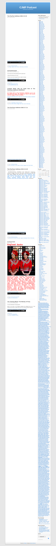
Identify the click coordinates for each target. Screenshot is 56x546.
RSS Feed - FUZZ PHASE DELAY (44, 202)
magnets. (42, 434)
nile (42, 445)
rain (47, 462)
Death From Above (45, 379)
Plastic (49, 451)
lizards (41, 430)
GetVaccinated (42, 405)
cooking (41, 369)
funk (48, 401)
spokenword (45, 488)
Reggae (10, 66)
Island (44, 419)
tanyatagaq (39, 494)
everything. (48, 394)
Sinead (45, 480)
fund (44, 401)
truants (39, 505)
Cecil (47, 360)
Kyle (49, 424)
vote (48, 508)
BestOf (41, 348)
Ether (42, 393)
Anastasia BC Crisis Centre (43, 520)
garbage (39, 403)
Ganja (49, 402)
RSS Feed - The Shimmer (43, 233)
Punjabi (39, 460)
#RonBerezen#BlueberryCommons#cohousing (44, 326)
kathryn (44, 423)
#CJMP (47, 309)
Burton (46, 357)
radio (41, 462)
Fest (39, 397)
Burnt (42, 357)
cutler (47, 376)
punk (42, 460)
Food (43, 399)
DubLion (46, 388)
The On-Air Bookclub (42, 292)
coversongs (41, 374)
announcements (45, 340)
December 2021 (42, 66)
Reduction (47, 464)
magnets (44, 433)
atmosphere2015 (40, 342)
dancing (42, 377)
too (47, 500)
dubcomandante (40, 388)
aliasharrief (41, 337)
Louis (45, 431)
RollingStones (44, 475)
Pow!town (39, 454)
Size (47, 481)
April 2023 (41, 52)
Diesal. (48, 381)
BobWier (48, 351)
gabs (40, 402)
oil (38, 447)
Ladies (47, 425)
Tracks (45, 501)
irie (42, 419)
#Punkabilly (45, 324)
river (41, 471)
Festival (41, 397)
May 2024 (41, 42)
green (47, 408)
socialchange (44, 484)
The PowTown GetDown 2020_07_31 (17, 107)
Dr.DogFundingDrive (46, 385)
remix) (43, 468)
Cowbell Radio (13, 102)
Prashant (42, 458)
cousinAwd (46, 372)
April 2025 (41, 32)
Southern (45, 486)
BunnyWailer (40, 357)
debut (42, 380)
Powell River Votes (41, 278)
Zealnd (39, 516)
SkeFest (39, 482)
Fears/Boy (42, 396)
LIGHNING (44, 428)
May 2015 (41, 134)
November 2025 (42, 26)
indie (47, 417)
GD (41, 404)
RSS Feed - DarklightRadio (43, 196)
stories (46, 489)
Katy (46, 423)
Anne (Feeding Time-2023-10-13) (43, 527)
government (43, 407)
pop (43, 453)
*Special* (46, 331)
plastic (47, 451)
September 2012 (42, 162)
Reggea (39, 467)
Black (45, 349)
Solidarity (43, 485)
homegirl (39, 415)
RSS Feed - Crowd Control (43, 194)
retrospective (40, 470)
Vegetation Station (41, 298)
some (47, 485)
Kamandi (45, 422)
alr (47, 337)
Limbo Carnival (41, 429)
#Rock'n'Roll (45, 325)
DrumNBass (47, 386)
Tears (48, 494)
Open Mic (40, 274)
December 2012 (42, 159)
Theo (39, 497)
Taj (43, 493)
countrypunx (40, 371)
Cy (48, 376)
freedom (39, 400)
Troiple (44, 504)
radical (39, 462)
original (44, 448)
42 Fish (40, 246)
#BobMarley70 (47, 307)
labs (46, 425)
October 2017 (42, 109)
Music (47, 441)
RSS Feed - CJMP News (43, 190)
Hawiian (46, 411)
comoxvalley (40, 366)
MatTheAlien (43, 436)
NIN (43, 445)
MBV (46, 436)
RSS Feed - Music (42, 208)
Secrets (39, 478)
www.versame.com (41, 514)
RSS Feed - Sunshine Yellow (43, 223)
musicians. (48, 442)
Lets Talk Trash (41, 268)
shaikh (43, 479)
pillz (40, 451)
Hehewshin (46, 412)
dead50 (39, 379)
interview (46, 418)
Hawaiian (44, 411)
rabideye (47, 461)
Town (39, 501)
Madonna (47, 432)
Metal (41, 437)
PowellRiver (45, 455)
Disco (49, 382)
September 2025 (42, 28)
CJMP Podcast (28, 7)
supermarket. (45, 491)
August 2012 (42, 163)
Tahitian (42, 493)
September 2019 (42, 89)
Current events (41, 259)
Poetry (45, 452)
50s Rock (41, 332)
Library (41, 428)
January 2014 (42, 148)
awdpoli (44, 343)
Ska (20, 103)
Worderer (44, 513)
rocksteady (43, 473)
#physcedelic (42, 322)
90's (49, 332)
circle (40, 363)
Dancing (44, 377)
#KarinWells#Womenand (12, 84)
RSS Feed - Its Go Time (43, 204)
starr (44, 489)
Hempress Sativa (13, 175)
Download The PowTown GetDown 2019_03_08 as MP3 (16, 232)
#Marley (45, 319)
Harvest (39, 411)
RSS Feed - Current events (43, 195)
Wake (42, 509)
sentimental (48, 478)
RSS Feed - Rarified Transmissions (44, 218)
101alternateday (43, 333)
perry (44, 450)
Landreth (41, 426)
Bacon (44, 344)
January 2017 (42, 117)
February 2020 (42, 85)
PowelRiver (48, 455)
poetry (43, 452)
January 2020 (42, 86)
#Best (43, 306)
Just (38, 422)
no (45, 445)
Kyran (39, 425)
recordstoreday (40, 464)
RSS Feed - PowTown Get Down (44, 217)
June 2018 (41, 102)
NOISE (47, 445)
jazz (38, 420)
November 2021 (42, 67)
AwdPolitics (46, 343)
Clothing (43, 364)
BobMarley (45, 351)
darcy (41, 378)
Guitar (47, 409)
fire (43, 398)
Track (43, 501)
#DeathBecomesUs (41, 312)
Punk (41, 460)
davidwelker (47, 378)
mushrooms (44, 441)
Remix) (41, 468)
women (15, 66)
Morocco (47, 439)
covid (44, 374)
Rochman (39, 472)
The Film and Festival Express (43, 290)
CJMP (10, 315)
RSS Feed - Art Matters (43, 186)
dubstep (45, 389)
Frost (48, 400)
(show (44, 331)
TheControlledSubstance (41, 496)
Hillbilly (47, 413)
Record (45, 463)
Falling (39, 395)
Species (49, 487)
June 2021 (41, 71)
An (41, 338)
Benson (45, 347)
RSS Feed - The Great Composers (44, 231)
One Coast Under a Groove (43, 273)
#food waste (43, 313)
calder (42, 358)
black (44, 349)
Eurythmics (47, 393)
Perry (43, 450)
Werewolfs (44, 510)
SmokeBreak (46, 483)
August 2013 (42, 152)
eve (38, 394)
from (47, 400)
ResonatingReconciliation (41, 469)
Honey (42, 415)
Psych (42, 459)
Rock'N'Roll (45, 472)
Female (46, 396)
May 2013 (41, 155)
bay (40, 345)
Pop (45, 453)
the (47, 495)
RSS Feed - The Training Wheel (44, 234)
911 (47, 333)
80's (47, 332)
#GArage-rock (41, 315)
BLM (45, 350)
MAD (39, 432)
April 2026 (41, 22)
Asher (39, 341)
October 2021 (42, 68)
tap (41, 494)
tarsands (45, 494)
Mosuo (42, 440)
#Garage (45, 314)
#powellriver (40, 323)
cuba (39, 376)
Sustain (39, 492)
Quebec (39, 461)
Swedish (44, 492)
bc (43, 345)
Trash (48, 502)
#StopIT (39, 328)
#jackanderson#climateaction (45, 317)
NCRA (46, 444)
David (45, 378)
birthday (39, 349)
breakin (45, 354)
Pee (41, 450)
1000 (48, 333)
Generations (44, 404)
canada (46, 358)
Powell (39, 455)
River (43, 471)
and (48, 338)
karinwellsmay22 (12, 70)
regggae (41, 467)
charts (45, 361)
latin (48, 426)
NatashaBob (42, 443)
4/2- (48, 331)
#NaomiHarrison (40, 320)
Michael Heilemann (33, 543)
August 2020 (42, 80)
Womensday (22, 66)
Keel (48, 423)
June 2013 (41, 154)
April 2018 (41, 104)
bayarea (42, 345)
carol (41, 360)
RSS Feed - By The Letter (43, 189)
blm (43, 350)
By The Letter (41, 254)
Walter (46, 509)
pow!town (45, 454)
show (39, 480)
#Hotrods (39, 317)
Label (44, 425)
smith (42, 483)
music (49, 441)
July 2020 (41, 81)
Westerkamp (40, 511)
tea (46, 494)
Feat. (44, 396)
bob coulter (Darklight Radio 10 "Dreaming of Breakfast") (43, 528)
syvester (39, 493)
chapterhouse (42, 361)
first (45, 398)
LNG (42, 430)
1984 (42, 334)
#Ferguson (39, 313)
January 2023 (42, 55)
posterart (48, 453)
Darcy (39, 378)
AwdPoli (41, 343)
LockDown (39, 431)
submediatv (42, 490)
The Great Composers (42, 291)
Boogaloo (42, 352)
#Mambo (42, 319)
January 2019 (42, 96)
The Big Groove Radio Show (43, 287)
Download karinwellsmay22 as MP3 (13, 78)
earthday (41, 390)
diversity (44, 383)
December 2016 (42, 118)
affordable (45, 336)
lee (41, 427)
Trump (45, 505)
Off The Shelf (41, 272)
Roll (41, 475)
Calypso (44, 358)
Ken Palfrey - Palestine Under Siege (44, 521)
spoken (40, 488)
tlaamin (39, 500)
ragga (46, 462)
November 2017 (42, 108)
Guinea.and (44, 409)
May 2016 (41, 124)
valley (45, 507)
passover (46, 449)
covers (39, 374)
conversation (47, 368)
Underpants (40, 506)
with (41, 512)
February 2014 (42, 147)
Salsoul (41, 477)
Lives (39, 430)
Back (42, 344)
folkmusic (39, 399)
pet (48, 450)
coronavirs (46, 369)
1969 (39, 334)
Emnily (39, 392)
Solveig (45, 485)
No (44, 445)
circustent (42, 363)
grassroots (47, 407)
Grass (45, 407)
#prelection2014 (47, 323)
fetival (47, 397)
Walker (44, 509)
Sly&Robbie (40, 483)
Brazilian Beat (43, 353)
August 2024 (42, 39)
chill (38, 362)
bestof (42, 348)
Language (45, 426)
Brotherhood (45, 355)
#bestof (48, 306)
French (42, 400)
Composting (46, 366)
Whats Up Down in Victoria (43, 300)
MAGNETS (47, 433)
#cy (41, 310)
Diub (40, 383)
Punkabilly (44, 460)
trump (43, 505)
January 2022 (42, 65)
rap (48, 462)
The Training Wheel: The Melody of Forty (18, 301)
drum (41, 386)
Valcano (46, 506)
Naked (39, 443)
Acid (41, 335)
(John (43, 330)
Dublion (44, 388)
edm (44, 391)
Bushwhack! (41, 253)
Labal (43, 425)
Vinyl (39, 508)
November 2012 (42, 160)
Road (44, 471)
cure (43, 376)
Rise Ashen (29, 177)
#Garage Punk (45, 315)
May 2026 (41, 21)
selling (46, 478)
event (42, 394)
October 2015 (42, 130)
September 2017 (42, 110)
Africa (10, 165)
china (40, 362)
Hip (48, 413)
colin (41, 365)
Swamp (41, 492)
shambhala (45, 479)
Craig (39, 375)
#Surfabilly (48, 328)
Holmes (47, 414)
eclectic (39, 391)
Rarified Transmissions (42, 280)
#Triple (46, 329)
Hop (43, 415)
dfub (39, 381)
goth (40, 407)
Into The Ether (41, 266)
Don (46, 384)
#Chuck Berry (44, 309)
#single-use (45, 327)
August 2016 (42, 121)
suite (45, 490)
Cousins (43, 373)
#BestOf (45, 306)
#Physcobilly (45, 322)
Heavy (44, 412)
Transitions (41, 502)
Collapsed (43, 365)
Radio (42, 462)
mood (45, 439)
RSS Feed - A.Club (42, 184)
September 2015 (42, 131)
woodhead (39, 513)
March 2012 (41, 167)
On (44, 447)
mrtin (47, 440)
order (42, 448)
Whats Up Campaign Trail (42, 299)
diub (39, 383)
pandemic (39, 449)
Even (40, 394)
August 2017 (42, 111)
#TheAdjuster (40, 329)
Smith (44, 483)
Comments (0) (9, 313)
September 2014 (42, 141)
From (46, 400)
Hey (43, 413)
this (48, 497)
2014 (43, 334)
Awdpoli (39, 343)
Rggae (46, 470)
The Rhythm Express (21, 178)
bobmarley (42, 351)
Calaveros (39, 358)
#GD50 (49, 315)
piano (39, 451)
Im (44, 416)
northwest (45, 446)
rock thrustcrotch (45, 474)
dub (10, 103)
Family (41, 395)
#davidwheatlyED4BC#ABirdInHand (43, 311)
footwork (45, 399)
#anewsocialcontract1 (41, 305)
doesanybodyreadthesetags (42, 384)
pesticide (46, 450)
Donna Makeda (25, 176)
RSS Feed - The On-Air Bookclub (44, 232)
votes (39, 509)
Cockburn (46, 364)
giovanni (43, 406)
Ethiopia (44, 393)
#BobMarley (43, 307)
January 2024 (42, 45)
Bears (46, 346)
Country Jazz (43, 371)
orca (47, 447)
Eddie (41, 391)
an (40, 338)
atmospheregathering (46, 342)
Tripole (42, 504)
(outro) (45, 330)
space (39, 487)
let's (47, 427)
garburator (42, 403)
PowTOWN (45, 456)
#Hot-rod (45, 316)
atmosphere (45, 341)
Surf (49, 491)
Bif (47, 348)
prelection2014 (46, 458)
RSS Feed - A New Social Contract (44, 183)
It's (45, 419)
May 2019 (41, 93)
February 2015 (42, 137)
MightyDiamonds (44, 438)
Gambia (42, 402)
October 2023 (42, 48)
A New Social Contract (14, 83)
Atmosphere (41, 341)
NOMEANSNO (40, 446)
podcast (41, 452)
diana (45, 381)
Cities (45, 363)
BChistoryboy (47, 345)
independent (43, 417)
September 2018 (42, 100)
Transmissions (45, 502)
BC (44, 345)
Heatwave (41, 412)
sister (46, 481)
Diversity (42, 383)
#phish (39, 322)
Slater (41, 482)
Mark (41, 435)
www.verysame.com (46, 514)
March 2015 (41, 136)
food (41, 399)
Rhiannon (48, 470)
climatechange (40, 364)
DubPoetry (42, 389)
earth (39, 390)
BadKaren (46, 344)
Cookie (39, 369)
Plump (39, 452)
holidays (45, 414)
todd (41, 500)
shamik (48, 479)
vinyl (40, 508)
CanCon (48, 359)
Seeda (41, 478)
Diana (46, 381)
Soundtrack (42, 486)
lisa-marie (46, 429)
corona (44, 369)
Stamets (42, 489)
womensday (26, 66)
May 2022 (41, 62)
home (49, 414)
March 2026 (41, 23)
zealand (47, 515)
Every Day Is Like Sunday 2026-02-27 (44, 523)
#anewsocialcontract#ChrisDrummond (43, 303)
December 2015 (42, 128)
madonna (39, 433)
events (46, 394)
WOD (44, 512)
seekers (43, 478)
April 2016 (41, 125)
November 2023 (42, 47)
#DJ (48, 312)
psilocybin (39, 459)
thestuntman (44, 497)
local (44, 430)
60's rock (44, 332)
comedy (46, 365)
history (41, 414)
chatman (47, 361)
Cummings (41, 376)
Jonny (45, 421)
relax (39, 468)
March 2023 (41, 53)
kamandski (39, 423)
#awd (39, 306)
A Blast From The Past (42, 247)
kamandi (42, 422)
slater (43, 482)
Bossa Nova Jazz (46, 352)
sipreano (42, 481)
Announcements (40, 340)
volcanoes (44, 508)
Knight (39, 424)
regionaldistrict (47, 467)
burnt (44, 357)
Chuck (46, 362)
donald (48, 384)
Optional (46, 447)
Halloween (39, 410)
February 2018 (42, 106)
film (41, 398)
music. (39, 442)
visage (42, 508)
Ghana (46, 405)
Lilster (47, 428)
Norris (43, 446)
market (43, 435)
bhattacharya (45, 348)
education (46, 391)
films (42, 398)
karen (42, 423)
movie (44, 440)
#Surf (43, 328)
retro (46, 469)
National (45, 443)
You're (39, 515)
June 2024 (41, 41)
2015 (45, 334)
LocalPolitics (46, 430)
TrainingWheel (13, 315)
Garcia (45, 403)
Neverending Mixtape (42, 271)
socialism (47, 484)
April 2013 (41, 156)
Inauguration (40, 417)
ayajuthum (39, 344)
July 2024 (41, 40)
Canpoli (39, 360)
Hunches (39, 416)
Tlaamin (47, 499)
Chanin (39, 361)
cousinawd (39, 372)
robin (48, 471)
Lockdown (42, 431)
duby (47, 389)
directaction (42, 382)
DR (42, 385)
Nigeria (41, 445)
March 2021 (41, 74)
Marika (39, 435)
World (46, 513)
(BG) (39, 330)
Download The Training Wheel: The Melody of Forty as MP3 (17, 309)
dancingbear (47, 377)
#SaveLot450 (40, 327)
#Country (39, 310)
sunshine (39, 491)
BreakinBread (40, 355)
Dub (12, 103)
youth (43, 515)
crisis (40, 375)
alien (44, 337)
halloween (42, 410)
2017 (48, 334)
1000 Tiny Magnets (42, 245)
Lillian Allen (13, 178)
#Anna (45, 305)
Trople (46, 504)
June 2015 (41, 133)
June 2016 (41, 123)
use (44, 506)
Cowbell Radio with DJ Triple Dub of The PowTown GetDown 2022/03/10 (21, 89)
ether (41, 393)
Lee (42, 427)
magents (42, 433)
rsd (38, 476)
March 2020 (41, 84)
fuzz (38, 402)
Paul (48, 449)
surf (47, 491)
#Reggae (48, 324)
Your (42, 515)
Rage (44, 462)
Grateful (39, 408)
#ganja (39, 314)
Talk (45, 493)
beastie (48, 346)
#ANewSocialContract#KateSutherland (43, 304)
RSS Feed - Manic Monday (43, 206)
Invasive (40, 419)
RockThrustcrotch (47, 473)
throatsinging (42, 498)
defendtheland (46, 380)
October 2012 (42, 161)
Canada (49, 358)
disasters (45, 382)
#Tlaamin (43, 329)
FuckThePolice (40, 401)
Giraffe (47, 406)
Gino (41, 406)
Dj (46, 383)
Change (49, 360)
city (46, 363)
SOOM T (27, 178)
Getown (39, 405)
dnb (49, 383)
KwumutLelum (47, 424)
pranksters (39, 458)
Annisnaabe (40, 339)
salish (39, 477)
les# (46, 427)
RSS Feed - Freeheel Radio (43, 199)
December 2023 (42, 46)
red (45, 464)
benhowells (39, 347)
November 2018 (42, 98)
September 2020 (42, 79)
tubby (48, 505)
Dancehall (12, 165)
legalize (44, 427)
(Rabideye (47, 330)
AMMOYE (29, 174)
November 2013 (42, 150)
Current (45, 376)
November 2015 (42, 129)
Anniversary (46, 339)
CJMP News (41, 255)
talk (44, 493)
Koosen (41, 424)
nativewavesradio (40, 444)
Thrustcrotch (45, 498)
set (38, 479)
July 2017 (41, 112)
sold (41, 485)
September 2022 (42, 58)
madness (44, 432)
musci (39, 441)
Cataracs (43, 360)
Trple (47, 504)
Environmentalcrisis (46, 392)
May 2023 (41, 51)
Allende (46, 337)
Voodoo (47, 508)
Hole (43, 414)
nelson (48, 444)
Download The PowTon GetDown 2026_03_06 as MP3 (16, 60)
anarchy (46, 338)
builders (42, 356)
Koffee (21, 175)
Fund (45, 401)
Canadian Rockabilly (44, 359)
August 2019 (42, 90)
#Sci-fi (43, 327)
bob (38, 351)
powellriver (41, 455)
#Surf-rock (45, 328)
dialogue (42, 381)
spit (38, 488)
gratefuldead (44, 408)
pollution (39, 453)
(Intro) (41, 330)
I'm (41, 416)
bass (39, 345)
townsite (41, 501)
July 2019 (41, 91)
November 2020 (42, 77)
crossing (42, 375)
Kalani (40, 422)
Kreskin (43, 424)
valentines (42, 507)
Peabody (39, 450)
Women (18, 66)
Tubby (47, 505)
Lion (44, 429)
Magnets (39, 434)
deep (43, 380)
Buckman (39, 356)
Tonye (25, 174)
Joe (43, 420)
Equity (39, 393)
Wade (41, 509)
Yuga (45, 515)
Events (44, 394)
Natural (44, 444)
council (41, 370)
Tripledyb (39, 504)
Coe (48, 364)
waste (48, 509)
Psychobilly (47, 459)
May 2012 (41, 165)
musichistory (44, 442)
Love (48, 431)
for (46, 399)
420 (45, 333)
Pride (48, 458)
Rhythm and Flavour (42, 281)
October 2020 (42, 78)
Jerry (41, 420)
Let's (48, 427)
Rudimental (41, 476)
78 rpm (46, 332)
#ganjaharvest (42, 314)
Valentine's (39, 507)
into (38, 419)
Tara (43, 494)
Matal (39, 436)
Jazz (40, 420)
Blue (48, 350)
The (46, 495)
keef (47, 423)
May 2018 (41, 103)
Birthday (42, 349)
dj (48, 383)
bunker (44, 356)
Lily (38, 429)
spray (48, 488)
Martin (49, 435)
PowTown (15, 103)
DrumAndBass (44, 386)
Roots (46, 475)
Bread (39, 354)
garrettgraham (47, 403)
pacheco (46, 448)
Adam (39, 336)
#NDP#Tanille (45, 320)
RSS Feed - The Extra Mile (43, 229)
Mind (47, 438)
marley (47, 435)
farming (47, 395)
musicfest (41, 442)
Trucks (41, 505)
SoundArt (39, 486)
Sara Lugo (25, 175)
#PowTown (43, 323)
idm (43, 416)
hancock (47, 410)
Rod (48, 474)
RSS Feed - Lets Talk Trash (43, 205)
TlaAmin (44, 499)
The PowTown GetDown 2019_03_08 (17, 169)
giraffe (46, 406)
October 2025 (42, 27)
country (49, 370)
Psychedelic (44, 459)
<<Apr (40, 176)
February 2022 (42, 64)
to (40, 500)
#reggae (39, 325)
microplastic (47, 437)
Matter (41, 436)
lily (48, 428)
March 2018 (41, 105)
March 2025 (41, 33)
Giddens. (39, 406)
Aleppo (39, 337)
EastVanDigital (48, 390)
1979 (40, 334)
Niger (39, 445)
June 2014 (41, 144)
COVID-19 (46, 374)
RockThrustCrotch (40, 474)
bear (43, 346)
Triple (22, 103)
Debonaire (39, 380)
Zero (41, 516)
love (46, 431)
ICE (42, 416)
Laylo (40, 427)
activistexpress (47, 335)
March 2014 (41, 146)
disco (47, 382)
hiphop (39, 414)
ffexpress (39, 398)
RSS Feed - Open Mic (42, 212)
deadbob (41, 379)
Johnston (43, 421)
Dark (42, 378)
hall (48, 409)
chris (42, 362)
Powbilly (40, 277)
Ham (45, 410)
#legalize (46, 318)
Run (44, 476)
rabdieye (41, 461)
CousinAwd (43, 372)
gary (39, 404)
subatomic (39, 490)
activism (43, 335)
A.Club (40, 249)
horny (46, 415)
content (44, 368)
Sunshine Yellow (41, 285)
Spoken (42, 488)
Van (46, 507)
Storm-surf (48, 489)
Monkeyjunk (40, 439)
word (42, 513)
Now (47, 446)
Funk (47, 401)
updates (43, 506)
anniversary (43, 339)
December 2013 (42, 149)
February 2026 (42, 24)
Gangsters (44, 402)
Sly (47, 482)
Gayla (40, 404)
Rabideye (44, 461)
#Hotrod (47, 316)
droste (39, 386)
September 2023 (42, 49)
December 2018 (42, 97)
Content (42, 368)
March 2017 (41, 115)
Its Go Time (40, 267)
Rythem (47, 476)
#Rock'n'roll (42, 325)
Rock (43, 472)
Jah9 (18, 175)
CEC (45, 360)
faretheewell (44, 395)
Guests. (39, 409)
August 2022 (42, 59)
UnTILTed (40, 296)
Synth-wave (46, 492)
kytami (41, 425)
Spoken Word (41, 284)
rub (39, 476)
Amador (39, 338)
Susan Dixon (30, 175)
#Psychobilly (40, 324)
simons (43, 480)
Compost (43, 366)
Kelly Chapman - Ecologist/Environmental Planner (43, 519)
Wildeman (39, 512)
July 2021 (41, 70)
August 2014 (42, 142)
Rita (27, 165)
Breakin (43, 354)
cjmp (47, 363)
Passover (44, 449)
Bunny (46, 356)
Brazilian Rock (47, 353)
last (47, 426)
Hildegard (45, 413)
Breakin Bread (41, 252)
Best (39, 348)
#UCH (47, 329)
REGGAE (42, 466)
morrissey (39, 440)
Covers (48, 373)
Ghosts (48, 405)
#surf (41, 328)
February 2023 (42, 54)
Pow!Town (42, 454)
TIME (48, 498)
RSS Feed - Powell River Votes (44, 216)
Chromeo (44, 362)
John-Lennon (45, 420)
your (40, 515)
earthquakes (44, 390)
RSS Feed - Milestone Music (43, 207)
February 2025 (42, 34)
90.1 (39, 333)
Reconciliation (40, 463)
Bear (45, 346)
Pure (47, 460)
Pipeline (42, 451)
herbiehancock (40, 413)
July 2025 (41, 30)
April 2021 (41, 73)
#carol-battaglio (40, 309)
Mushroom (41, 441)
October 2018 (42, 99)
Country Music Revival (42, 256)
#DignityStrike (46, 312)
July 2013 (41, 153)
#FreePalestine (47, 313)
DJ (9, 103)
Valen (48, 506)
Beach (42, 346)
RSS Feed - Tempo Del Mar (43, 224)
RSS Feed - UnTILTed (42, 238)
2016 (46, 334)
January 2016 (42, 127)
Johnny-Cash (40, 421)
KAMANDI (47, 422)
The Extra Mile (41, 289)
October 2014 (42, 140)
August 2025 (42, 29)
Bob (40, 351)
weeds (39, 510)
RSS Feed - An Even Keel (43, 185)
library (39, 428)
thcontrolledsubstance (42, 495)
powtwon (47, 457)
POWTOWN (42, 456)
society (39, 485)
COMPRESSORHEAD (44, 367)
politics (47, 452)
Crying (49, 375)
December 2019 (42, 87)
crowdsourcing (46, 375)
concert (49, 367)
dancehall (39, 377)
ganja (47, 402)
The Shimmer (41, 293)
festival (43, 397)
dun (48, 389)
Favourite (39, 396)
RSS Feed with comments (43, 180)
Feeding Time (41, 262)
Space (48, 486)
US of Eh (40, 297)
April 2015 (41, 135)
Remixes (45, 468)
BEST (48, 347)
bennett (42, 347)
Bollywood (39, 352)
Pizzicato (44, 451)
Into (48, 418)
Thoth (39, 498)
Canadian (39, 359)
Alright (49, 337)
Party (42, 449)
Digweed (39, 382)
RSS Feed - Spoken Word (43, 222)
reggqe (44, 467)
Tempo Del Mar (41, 286)
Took (49, 500)
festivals (45, 397)
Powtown (39, 456)
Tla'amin (39, 499)
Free (48, 399)
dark (43, 378)
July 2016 (41, 122)
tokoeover (43, 500)
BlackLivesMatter (40, 350)
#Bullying (39, 308)
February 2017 (42, 116)
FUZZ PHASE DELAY (42, 264)
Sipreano (39, 481)
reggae (13, 66)
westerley (46, 511)
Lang (43, 426)
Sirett (44, 481)
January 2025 (42, 35)
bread (41, 354)
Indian (46, 417)
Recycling (43, 464)
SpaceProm (41, 487)
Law (17, 84)
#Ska (48, 327)
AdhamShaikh (42, 336)
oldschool (42, 447)
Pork (46, 453)
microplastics (40, 438)
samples (46, 477)
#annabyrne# (48, 305)
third (47, 497)
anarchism (43, 338)
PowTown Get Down (14, 65)
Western (48, 511)
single (47, 480)
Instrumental (40, 418)
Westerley (43, 511)
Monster (43, 439)
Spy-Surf (39, 489)
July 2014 (41, 143)
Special (46, 487)
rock (41, 472)
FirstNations (47, 398)
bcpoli (39, 346)
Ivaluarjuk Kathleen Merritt (18, 177)
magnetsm (44, 434)
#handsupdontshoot (41, 316)
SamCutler (43, 477)
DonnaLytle (39, 385)
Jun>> (49, 176)
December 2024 (42, 36)
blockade (47, 350)
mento (39, 437)
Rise (39, 471)
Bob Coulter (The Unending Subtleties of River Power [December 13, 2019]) (44, 530)
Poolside (42, 453)
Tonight (46, 500)
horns (45, 415)
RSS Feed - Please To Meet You (44, 213)
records (47, 463)
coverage (46, 373)
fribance (44, 400)
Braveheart (39, 353)
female (49, 396)
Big (48, 348)
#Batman (41, 306)
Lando (39, 426)
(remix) (42, 331)
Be (40, 346)
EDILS (43, 391)
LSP (49, 431)
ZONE (43, 516)
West (46, 510)
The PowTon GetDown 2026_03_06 (17, 16)
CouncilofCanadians (45, 370)
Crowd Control (41, 258)
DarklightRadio (41, 260)
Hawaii (41, 411)
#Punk (43, 324)
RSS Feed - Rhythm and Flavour (44, 219)
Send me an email (41, 18)
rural (45, 476)
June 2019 (41, 92)
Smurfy (39, 484)
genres (47, 404)
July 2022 (41, 60)
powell (48, 454)
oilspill (40, 447)
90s (40, 333)
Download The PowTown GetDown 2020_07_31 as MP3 (16, 159)
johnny (48, 420)
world (48, 513)
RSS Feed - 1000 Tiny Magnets (44, 181)
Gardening (40, 265)
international (43, 418)
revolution (43, 470)
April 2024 (41, 43)
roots (48, 475)
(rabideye (39, 331)
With (43, 512)
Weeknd (41, 510)
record (43, 463)
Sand (48, 477)
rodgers (39, 475)
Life (42, 428)
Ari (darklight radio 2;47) (42, 526)
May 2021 (41, 72)
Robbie (46, 471)
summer (47, 490)
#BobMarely (40, 307)
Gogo (39, 407)
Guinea (41, 409)
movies (46, 440)
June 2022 (41, 61)
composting (40, 367)
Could (39, 370)
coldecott (39, 365)
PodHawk (25, 543)
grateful (42, 408)
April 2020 (41, 83)
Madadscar (41, 432)
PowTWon (44, 457)
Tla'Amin (42, 499)
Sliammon (45, 482)
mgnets (43, 437)
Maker (47, 434)
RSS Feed (41, 179)
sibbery (41, 480)
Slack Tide (40, 283)
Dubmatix (39, 389)
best (46, 347)
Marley (19, 165)
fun (42, 401)
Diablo (40, 381)
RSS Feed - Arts (42, 187)
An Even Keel (11, 241)
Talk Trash (47, 493)
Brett (43, 355)
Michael (45, 437)
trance (39, 502)
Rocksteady (40, 473)
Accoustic (39, 335)
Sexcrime (40, 479)
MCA (47, 436)
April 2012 (41, 166)
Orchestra (39, 448)
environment (42, 392)
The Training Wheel (14, 314)
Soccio (41, 484)
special (44, 487)
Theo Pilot (41, 497)
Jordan (47, 421)
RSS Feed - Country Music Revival (44, 191)
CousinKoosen (40, 373)
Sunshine (42, 491)
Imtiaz (46, 416)
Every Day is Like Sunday (42, 261)
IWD (46, 419)
